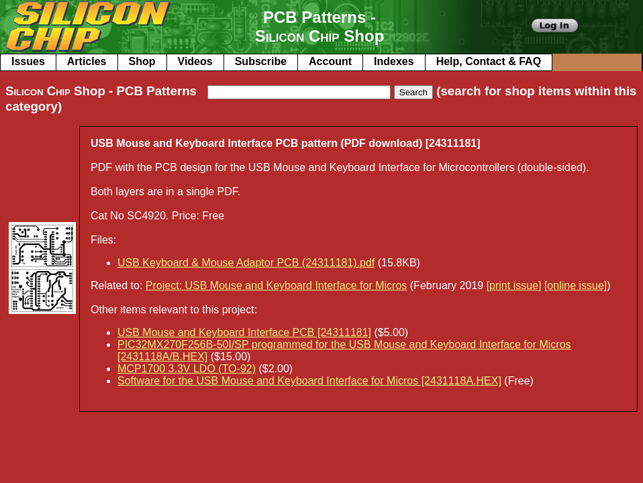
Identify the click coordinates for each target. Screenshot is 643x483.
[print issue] (514, 285)
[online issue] (575, 285)
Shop (142, 61)
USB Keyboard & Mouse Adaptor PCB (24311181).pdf (246, 262)
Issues (28, 61)
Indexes (394, 61)
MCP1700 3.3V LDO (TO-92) (186, 368)
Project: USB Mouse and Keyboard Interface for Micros (276, 285)
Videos (195, 61)
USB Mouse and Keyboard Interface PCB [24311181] (244, 332)
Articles (87, 61)
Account (330, 61)
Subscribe (261, 61)
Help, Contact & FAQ (488, 61)
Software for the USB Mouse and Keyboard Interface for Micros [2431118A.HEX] (309, 380)
